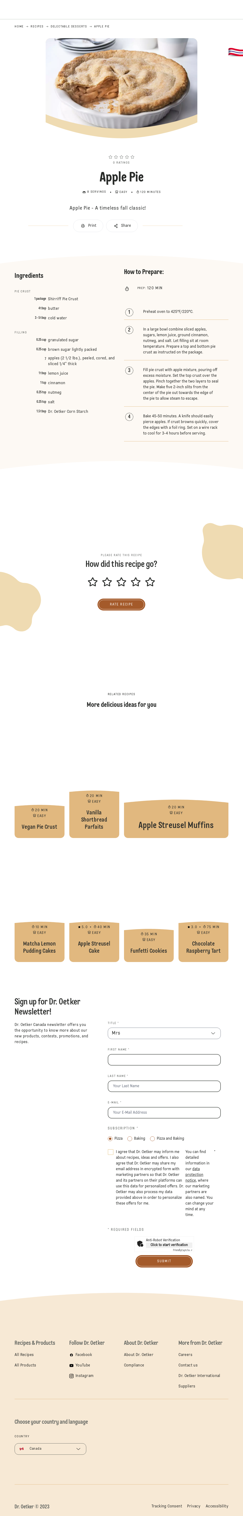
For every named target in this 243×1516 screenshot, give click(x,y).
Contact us (188, 1365)
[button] (121, 148)
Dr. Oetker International (199, 1376)
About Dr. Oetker (138, 1355)
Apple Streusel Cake (94, 902)
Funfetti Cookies (149, 902)
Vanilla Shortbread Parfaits (94, 778)
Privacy (193, 1506)
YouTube (83, 1365)
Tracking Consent (166, 1506)
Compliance (134, 1365)
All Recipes (24, 1355)
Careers (185, 1355)
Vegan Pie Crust (40, 778)
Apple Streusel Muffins (176, 778)
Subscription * (123, 1128)
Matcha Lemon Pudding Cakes (40, 902)
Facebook (84, 1355)
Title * (113, 1023)
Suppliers (186, 1386)
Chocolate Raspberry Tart (203, 902)
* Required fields (126, 1229)
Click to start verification (169, 1245)
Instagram (85, 1376)
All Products (25, 1365)
